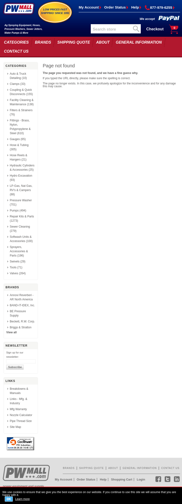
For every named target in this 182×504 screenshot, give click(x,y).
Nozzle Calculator (21, 415)
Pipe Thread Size (21, 421)
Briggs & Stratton (20, 327)
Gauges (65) (18, 139)
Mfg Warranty (18, 409)
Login (141, 479)
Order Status (115, 7)
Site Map (15, 427)
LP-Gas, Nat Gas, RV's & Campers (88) (21, 190)
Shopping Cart (121, 479)
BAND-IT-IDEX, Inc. (22, 305)
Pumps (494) (18, 210)
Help (135, 7)
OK (9, 499)
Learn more (22, 498)
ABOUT (103, 42)
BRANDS (43, 42)
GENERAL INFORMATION (139, 42)
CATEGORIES (16, 42)
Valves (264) (18, 273)
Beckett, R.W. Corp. (22, 321)
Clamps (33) (17, 84)
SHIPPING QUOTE (73, 42)
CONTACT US (16, 51)
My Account (89, 7)
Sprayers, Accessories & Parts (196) (19, 251)
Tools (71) (16, 267)
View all (11, 332)
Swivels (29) (17, 261)
